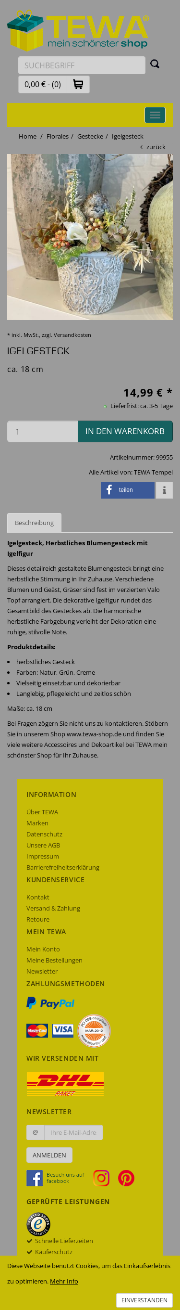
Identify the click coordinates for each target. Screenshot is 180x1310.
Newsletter (42, 971)
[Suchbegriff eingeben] (81, 65)
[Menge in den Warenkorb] (42, 431)
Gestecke (90, 136)
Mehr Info (64, 1281)
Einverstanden (144, 1300)
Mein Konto (43, 949)
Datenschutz (44, 834)
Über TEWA (42, 812)
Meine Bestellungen (54, 960)
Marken (37, 823)
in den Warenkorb (125, 431)
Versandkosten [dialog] (72, 334)
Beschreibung (34, 522)
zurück (156, 146)
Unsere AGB (43, 845)
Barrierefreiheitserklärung (62, 867)
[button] (78, 84)
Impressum (42, 856)
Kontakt (37, 897)
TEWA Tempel (153, 472)
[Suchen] (155, 63)
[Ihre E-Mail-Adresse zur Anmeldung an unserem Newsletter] (73, 1132)
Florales (58, 136)
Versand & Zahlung (53, 908)
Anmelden (49, 1155)
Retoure (37, 919)
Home (27, 136)
